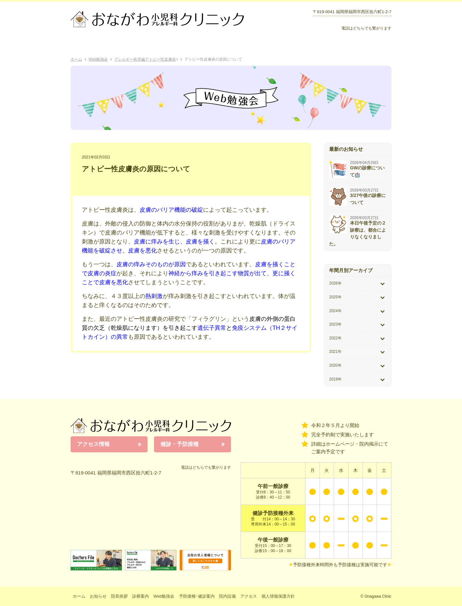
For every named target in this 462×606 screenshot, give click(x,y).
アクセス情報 (93, 444)
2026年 (335, 283)
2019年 (335, 379)
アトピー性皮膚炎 (160, 59)
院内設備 (331, 45)
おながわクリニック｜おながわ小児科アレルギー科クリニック (157, 19)
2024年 (335, 311)
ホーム (89, 45)
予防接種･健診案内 (249, 45)
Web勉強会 (198, 45)
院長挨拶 (124, 45)
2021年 (335, 351)
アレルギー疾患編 (129, 59)
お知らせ (295, 45)
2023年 (335, 324)
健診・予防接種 (179, 444)
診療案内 (159, 45)
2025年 (335, 297)
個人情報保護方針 (278, 596)
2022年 (335, 338)
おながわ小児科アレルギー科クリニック (151, 425)
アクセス (370, 45)
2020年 (335, 365)
